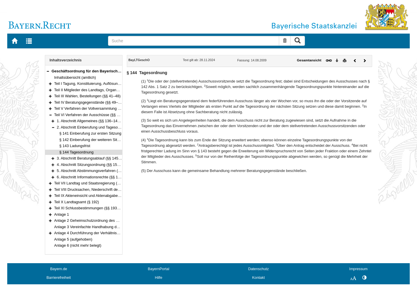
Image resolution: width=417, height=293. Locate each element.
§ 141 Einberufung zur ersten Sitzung (90, 133)
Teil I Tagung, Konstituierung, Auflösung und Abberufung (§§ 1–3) (108, 83)
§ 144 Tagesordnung (76, 152)
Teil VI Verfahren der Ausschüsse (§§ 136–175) (93, 115)
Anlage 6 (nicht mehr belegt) (77, 245)
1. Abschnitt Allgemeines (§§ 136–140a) (90, 121)
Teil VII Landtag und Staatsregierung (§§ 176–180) (96, 183)
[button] (47, 71)
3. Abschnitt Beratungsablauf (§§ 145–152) (92, 158)
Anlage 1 (61, 214)
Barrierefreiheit (59, 277)
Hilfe (158, 277)
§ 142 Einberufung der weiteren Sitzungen (94, 140)
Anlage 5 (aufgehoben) (73, 239)
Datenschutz (258, 269)
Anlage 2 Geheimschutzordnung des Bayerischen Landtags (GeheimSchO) (116, 220)
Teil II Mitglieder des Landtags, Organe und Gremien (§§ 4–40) (106, 90)
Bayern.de (58, 269)
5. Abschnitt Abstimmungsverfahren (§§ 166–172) (98, 171)
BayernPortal (158, 269)
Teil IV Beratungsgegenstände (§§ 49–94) (88, 102)
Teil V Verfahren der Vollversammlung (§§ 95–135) (96, 108)
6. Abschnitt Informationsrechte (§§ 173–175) (94, 177)
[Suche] (193, 41)
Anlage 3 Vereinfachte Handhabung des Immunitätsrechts (102, 227)
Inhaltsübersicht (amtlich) (75, 77)
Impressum (358, 269)
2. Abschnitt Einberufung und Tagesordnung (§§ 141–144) (105, 127)
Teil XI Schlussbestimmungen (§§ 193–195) (90, 208)
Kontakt (258, 277)
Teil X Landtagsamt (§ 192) (76, 202)
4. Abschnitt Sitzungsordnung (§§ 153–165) (93, 164)
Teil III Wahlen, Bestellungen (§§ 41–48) (87, 96)
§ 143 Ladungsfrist (74, 146)
